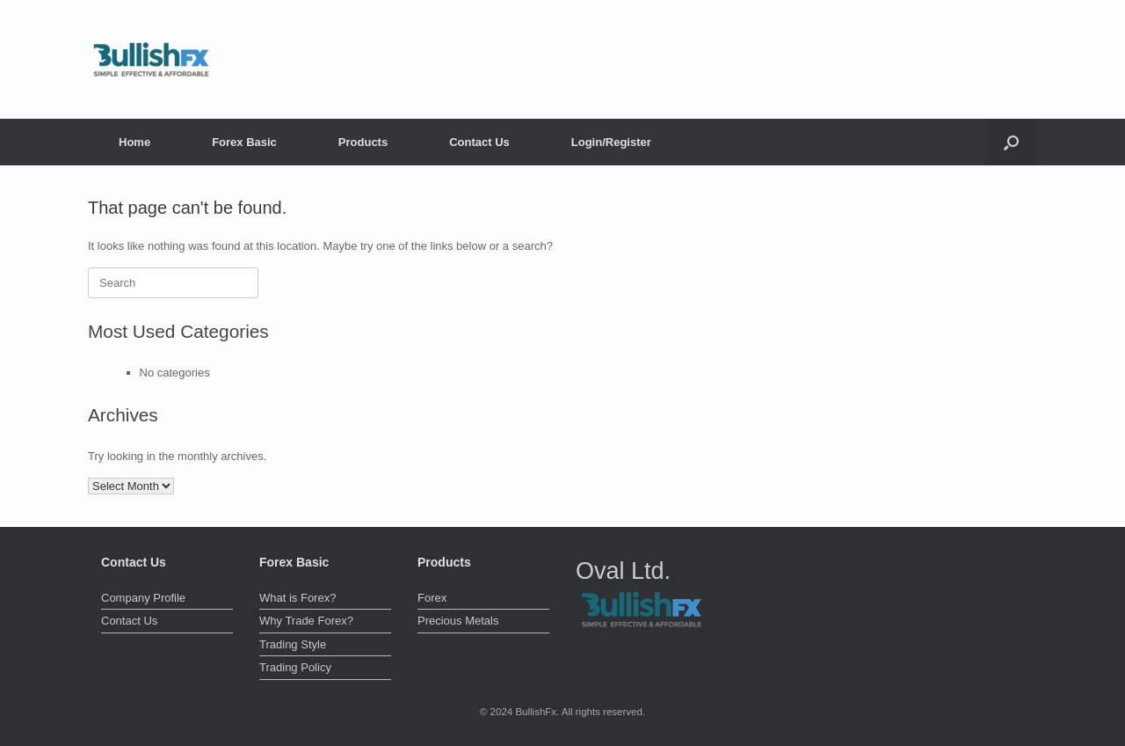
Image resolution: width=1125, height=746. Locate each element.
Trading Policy (295, 667)
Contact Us (479, 142)
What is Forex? (297, 597)
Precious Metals (457, 620)
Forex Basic (244, 142)
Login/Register (611, 142)
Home (134, 142)
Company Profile (143, 597)
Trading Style (292, 644)
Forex (431, 597)
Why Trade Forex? (306, 620)
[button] (1011, 142)
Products (363, 142)
